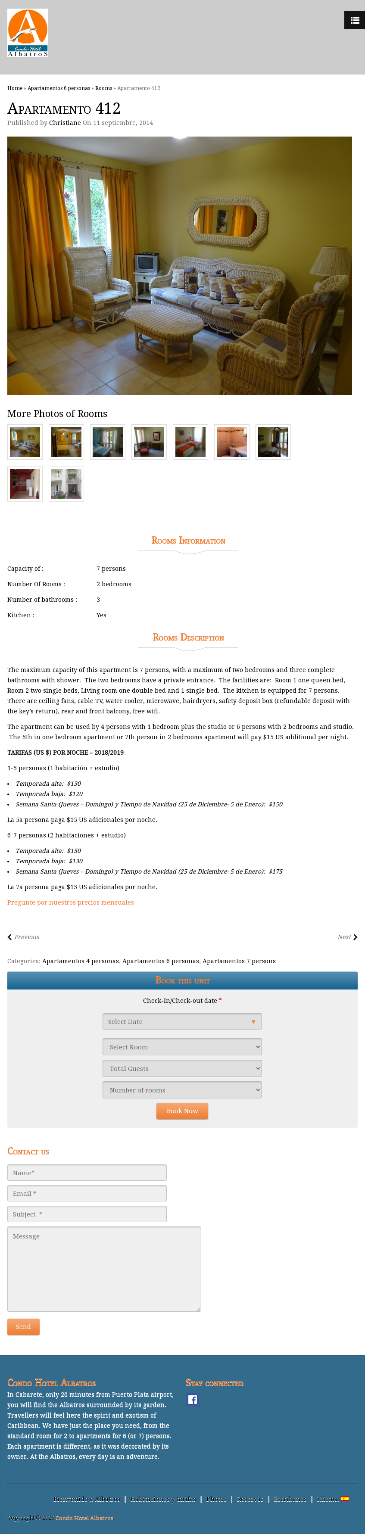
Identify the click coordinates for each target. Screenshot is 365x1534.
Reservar (250, 1499)
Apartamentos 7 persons (239, 961)
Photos (216, 1499)
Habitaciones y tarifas (163, 1499)
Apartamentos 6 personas (59, 88)
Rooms (103, 88)
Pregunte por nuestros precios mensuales (70, 902)
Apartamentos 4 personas (80, 961)
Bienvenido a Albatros (86, 1499)
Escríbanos (290, 1499)
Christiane (65, 122)
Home (14, 88)
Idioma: (333, 1499)
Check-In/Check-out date (182, 1000)
